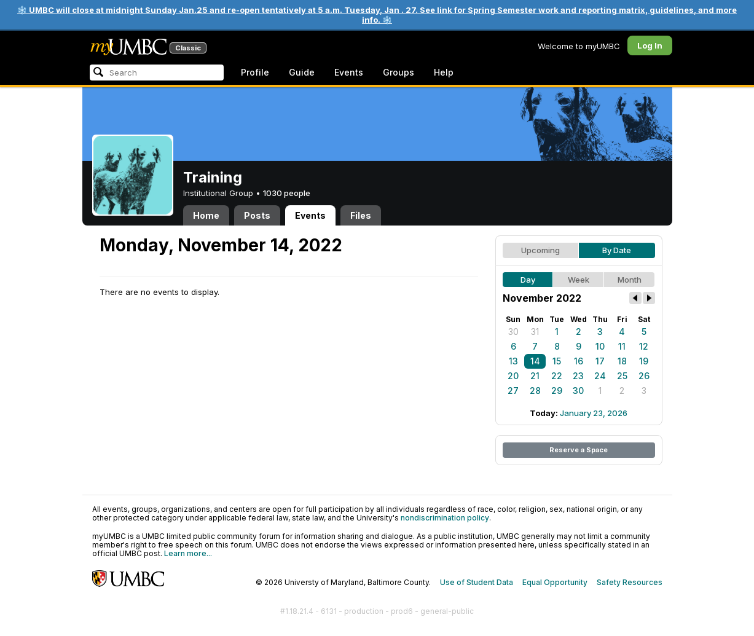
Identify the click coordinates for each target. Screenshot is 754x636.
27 (513, 390)
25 (622, 376)
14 (535, 361)
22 (556, 376)
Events (348, 72)
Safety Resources (629, 582)
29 (556, 390)
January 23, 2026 (593, 413)
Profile (255, 72)
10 (600, 346)
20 (513, 376)
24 (600, 376)
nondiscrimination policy (445, 517)
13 (513, 361)
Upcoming (540, 250)
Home (206, 215)
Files (360, 215)
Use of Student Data (476, 582)
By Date (616, 250)
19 (643, 361)
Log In (649, 45)
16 (578, 361)
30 (513, 331)
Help (444, 72)
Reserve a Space (578, 450)
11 (622, 346)
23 (578, 376)
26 (644, 376)
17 (600, 361)
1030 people (286, 193)
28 (535, 390)
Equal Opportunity (554, 582)
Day (527, 280)
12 (643, 346)
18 (622, 361)
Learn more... (188, 553)
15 (556, 361)
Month (630, 280)
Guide (302, 72)
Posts (257, 215)
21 (535, 376)
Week (578, 280)
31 (535, 331)
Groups (398, 72)
